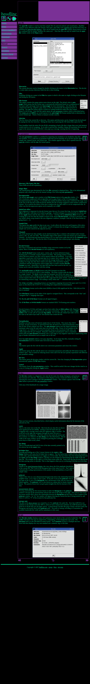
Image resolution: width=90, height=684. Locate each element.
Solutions (5, 51)
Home (4, 23)
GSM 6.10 (25, 113)
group (50, 567)
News (4, 27)
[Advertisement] (28, 11)
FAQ (3, 40)
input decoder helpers (34, 29)
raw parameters (58, 111)
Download (6, 37)
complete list (68, 27)
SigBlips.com (43, 567)
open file (21, 142)
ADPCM (55, 503)
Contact (5, 58)
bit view (35, 359)
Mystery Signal (7, 54)
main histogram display (35, 466)
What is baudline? (9, 30)
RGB (36, 274)
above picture (33, 503)
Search (4, 47)
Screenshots (7, 34)
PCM (63, 520)
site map (60, 567)
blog (55, 567)
